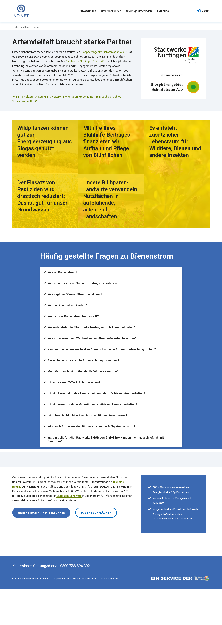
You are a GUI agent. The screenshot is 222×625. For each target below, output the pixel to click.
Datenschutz (73, 614)
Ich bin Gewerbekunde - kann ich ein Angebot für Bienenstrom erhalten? (98, 419)
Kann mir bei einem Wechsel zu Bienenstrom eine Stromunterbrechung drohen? (103, 366)
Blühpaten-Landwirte (69, 531)
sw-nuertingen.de (109, 614)
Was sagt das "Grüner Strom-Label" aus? (76, 300)
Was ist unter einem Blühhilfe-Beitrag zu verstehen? (84, 286)
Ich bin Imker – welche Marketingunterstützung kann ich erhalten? (94, 432)
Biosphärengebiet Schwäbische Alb (102, 52)
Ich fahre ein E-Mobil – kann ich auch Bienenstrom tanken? (89, 445)
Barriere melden (90, 614)
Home (35, 27)
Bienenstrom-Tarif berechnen (41, 548)
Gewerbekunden (111, 11)
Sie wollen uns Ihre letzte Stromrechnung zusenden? (85, 379)
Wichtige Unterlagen (139, 11)
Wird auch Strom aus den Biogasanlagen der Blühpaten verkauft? (94, 459)
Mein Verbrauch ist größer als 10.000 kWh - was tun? (85, 392)
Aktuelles (163, 11)
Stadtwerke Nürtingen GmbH (83, 61)
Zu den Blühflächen (96, 548)
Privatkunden (87, 11)
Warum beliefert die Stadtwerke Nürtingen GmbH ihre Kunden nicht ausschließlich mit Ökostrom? (108, 474)
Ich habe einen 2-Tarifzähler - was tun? (75, 406)
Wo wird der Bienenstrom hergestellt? (74, 326)
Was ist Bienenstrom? (63, 273)
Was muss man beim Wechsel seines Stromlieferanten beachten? (94, 353)
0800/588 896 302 (75, 602)
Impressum (59, 614)
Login (203, 11)
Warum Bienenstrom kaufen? (68, 313)
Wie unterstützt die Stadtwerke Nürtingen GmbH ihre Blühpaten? (93, 339)
